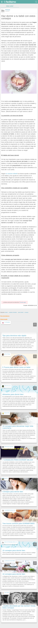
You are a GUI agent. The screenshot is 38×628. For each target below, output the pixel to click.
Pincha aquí (23, 302)
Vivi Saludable (7, 322)
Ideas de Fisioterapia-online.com (10, 541)
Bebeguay (7, 9)
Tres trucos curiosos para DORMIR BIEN (18, 523)
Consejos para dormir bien (12, 492)
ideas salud (9, 6)
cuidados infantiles (13, 312)
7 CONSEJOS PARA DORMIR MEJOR (17, 460)
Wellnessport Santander (9, 446)
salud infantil (20, 312)
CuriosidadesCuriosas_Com (9, 510)
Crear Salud (6, 592)
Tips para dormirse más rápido (14, 336)
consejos (26, 312)
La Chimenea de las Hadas (9, 560)
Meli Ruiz (6, 478)
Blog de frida (6, 412)
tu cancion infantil (11, 173)
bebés (6, 312)
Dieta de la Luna (7, 385)
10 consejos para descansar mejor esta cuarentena (17, 427)
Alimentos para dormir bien (12, 394)
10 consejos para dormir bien (13, 550)
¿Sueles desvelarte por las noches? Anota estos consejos (18, 607)
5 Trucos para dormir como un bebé (16, 367)
